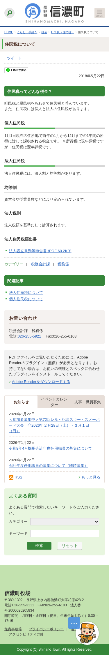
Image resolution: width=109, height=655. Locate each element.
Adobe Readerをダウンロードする (41, 381)
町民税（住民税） (62, 32)
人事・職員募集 (87, 402)
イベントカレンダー (54, 402)
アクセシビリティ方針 (26, 634)
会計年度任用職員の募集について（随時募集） (48, 465)
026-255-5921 (29, 336)
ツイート (14, 58)
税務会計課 (40, 264)
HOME (8, 32)
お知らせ (21, 402)
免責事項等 (13, 629)
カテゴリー (18, 521)
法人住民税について (26, 292)
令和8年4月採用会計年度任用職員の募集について (50, 448)
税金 (44, 32)
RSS (18, 477)
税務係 (63, 264)
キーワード (18, 533)
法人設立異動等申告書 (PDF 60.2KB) (40, 251)
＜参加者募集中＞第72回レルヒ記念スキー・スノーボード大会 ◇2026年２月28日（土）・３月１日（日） (54, 425)
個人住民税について (26, 299)
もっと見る (90, 477)
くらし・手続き (27, 32)
